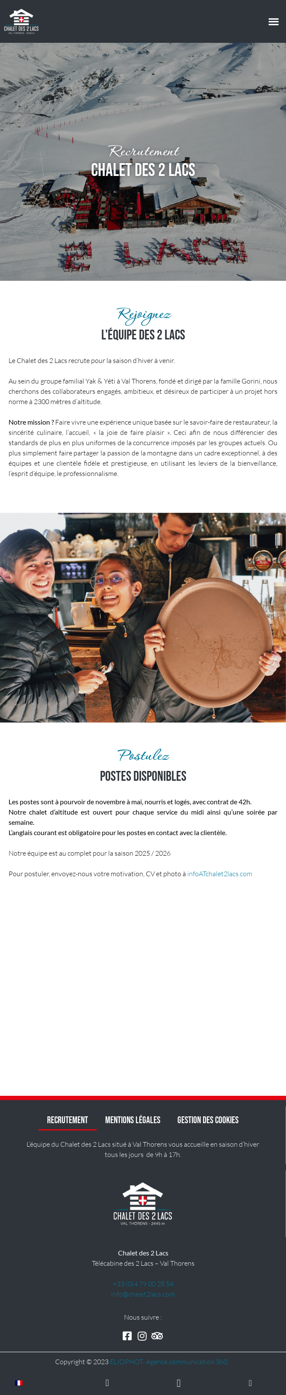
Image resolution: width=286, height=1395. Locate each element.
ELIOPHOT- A (168, 1361)
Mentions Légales (132, 1120)
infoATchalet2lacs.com (219, 873)
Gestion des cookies (208, 1120)
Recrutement (67, 1120)
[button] (273, 21)
